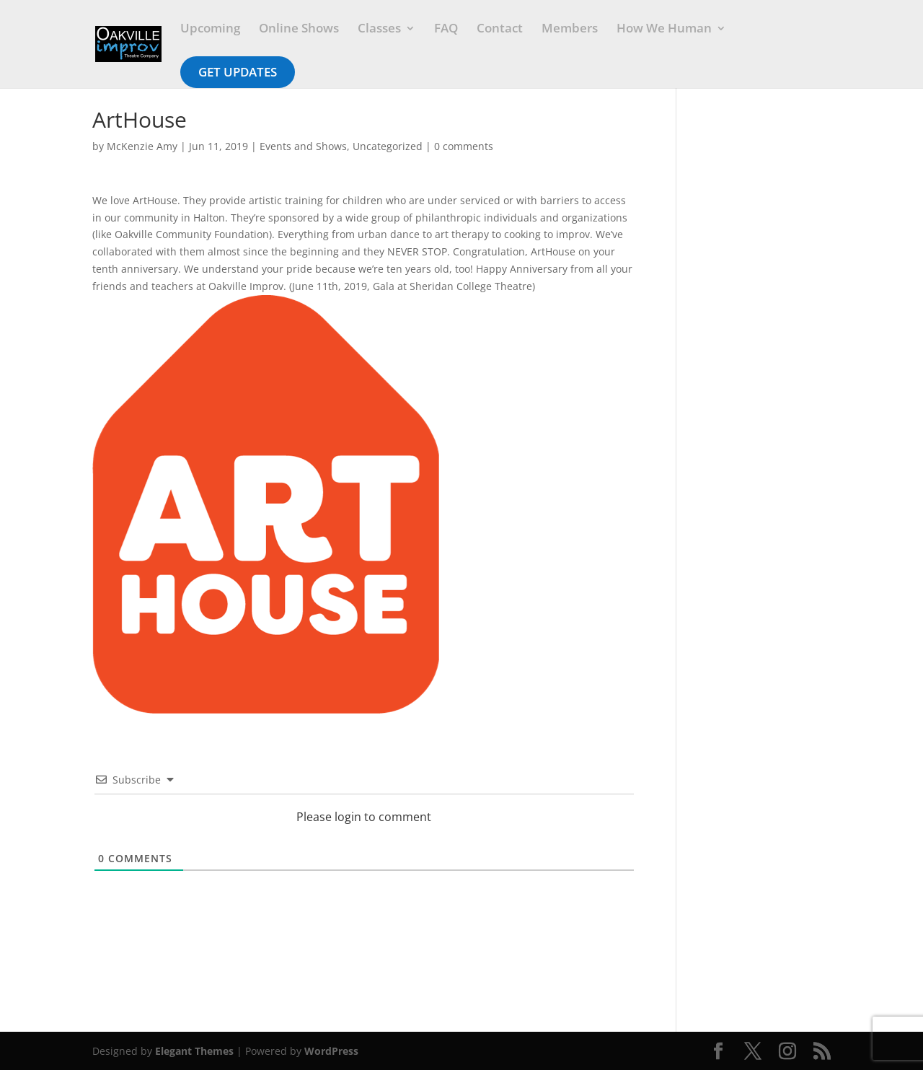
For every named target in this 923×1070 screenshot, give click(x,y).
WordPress (331, 1051)
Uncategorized (388, 146)
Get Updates (237, 71)
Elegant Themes (194, 1051)
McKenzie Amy (142, 146)
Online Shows (299, 29)
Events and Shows (303, 146)
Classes (379, 29)
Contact (500, 29)
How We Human (664, 29)
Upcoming (210, 29)
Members (570, 29)
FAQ (446, 29)
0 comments (463, 146)
